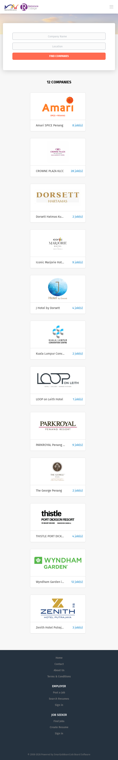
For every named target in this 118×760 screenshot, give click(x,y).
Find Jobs (59, 721)
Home (59, 657)
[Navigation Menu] (111, 6)
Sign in (59, 705)
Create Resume (59, 727)
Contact (59, 664)
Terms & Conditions (59, 676)
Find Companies (59, 56)
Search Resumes (59, 698)
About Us (59, 670)
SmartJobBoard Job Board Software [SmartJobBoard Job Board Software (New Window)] (72, 754)
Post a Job (59, 692)
